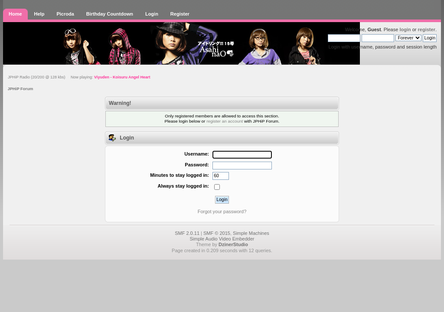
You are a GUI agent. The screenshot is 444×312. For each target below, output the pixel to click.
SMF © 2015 (216, 233)
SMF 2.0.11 (187, 233)
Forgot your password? (222, 211)
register (426, 29)
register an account (224, 121)
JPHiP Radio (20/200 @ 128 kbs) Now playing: (79, 77)
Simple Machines (251, 233)
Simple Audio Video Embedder (221, 238)
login (405, 29)
